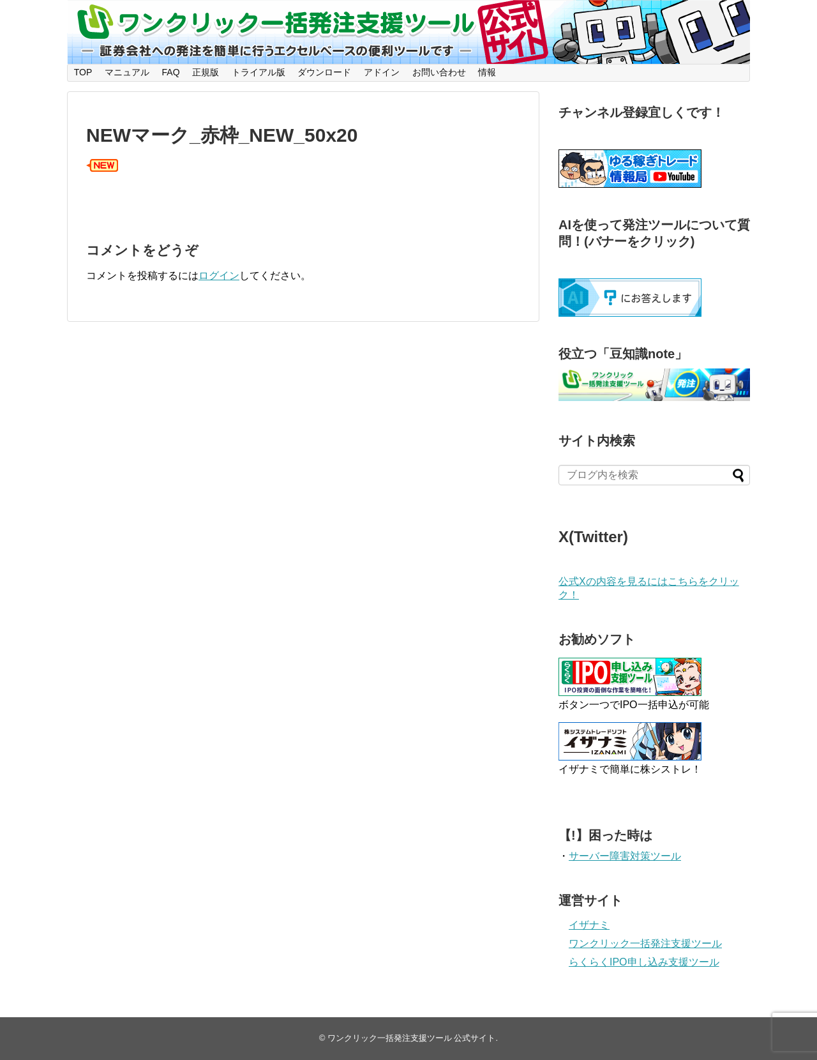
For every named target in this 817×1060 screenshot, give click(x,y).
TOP (83, 72)
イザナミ (589, 925)
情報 (487, 72)
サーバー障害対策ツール (625, 856)
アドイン (382, 72)
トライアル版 (258, 72)
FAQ (171, 72)
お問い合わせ (439, 72)
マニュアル (127, 72)
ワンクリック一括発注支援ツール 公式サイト (411, 1038)
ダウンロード (324, 72)
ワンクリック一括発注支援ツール (645, 943)
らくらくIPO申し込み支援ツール (644, 962)
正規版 (205, 72)
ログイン (219, 275)
